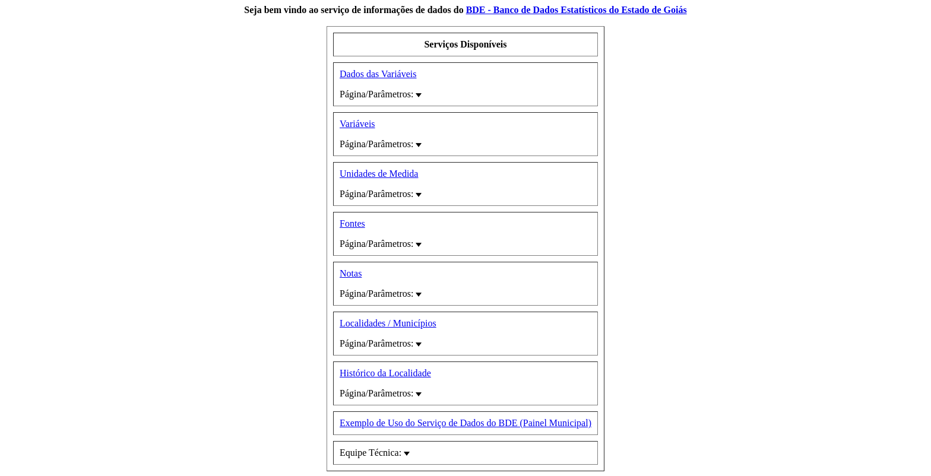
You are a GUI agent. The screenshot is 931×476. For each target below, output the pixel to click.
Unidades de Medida (379, 174)
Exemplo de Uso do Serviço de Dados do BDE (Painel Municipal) (465, 423)
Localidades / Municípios (388, 323)
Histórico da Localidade (385, 373)
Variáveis (357, 124)
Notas (351, 273)
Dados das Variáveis (378, 74)
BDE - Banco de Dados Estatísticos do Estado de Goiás (576, 10)
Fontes (352, 223)
